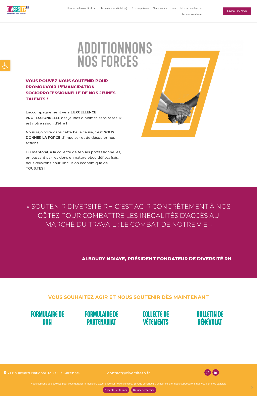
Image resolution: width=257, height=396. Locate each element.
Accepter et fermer (116, 390)
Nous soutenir (192, 14)
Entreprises (140, 8)
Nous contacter (191, 8)
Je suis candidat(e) (113, 8)
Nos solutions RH (79, 8)
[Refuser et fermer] (252, 387)
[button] (5, 65)
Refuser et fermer (143, 390)
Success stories (164, 8)
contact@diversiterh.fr (128, 373)
